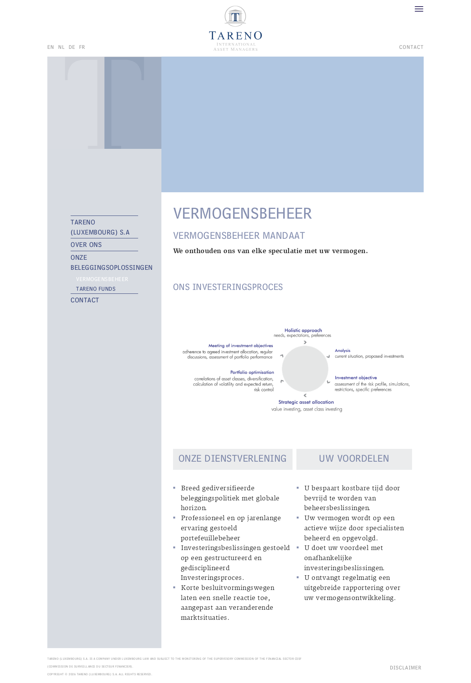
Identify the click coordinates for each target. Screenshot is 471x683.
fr (82, 47)
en (50, 47)
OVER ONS (86, 244)
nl (61, 47)
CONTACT (411, 47)
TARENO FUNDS (96, 288)
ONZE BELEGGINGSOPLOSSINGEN (104, 262)
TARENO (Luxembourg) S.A (100, 227)
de (72, 47)
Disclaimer (406, 667)
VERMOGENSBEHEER (102, 279)
